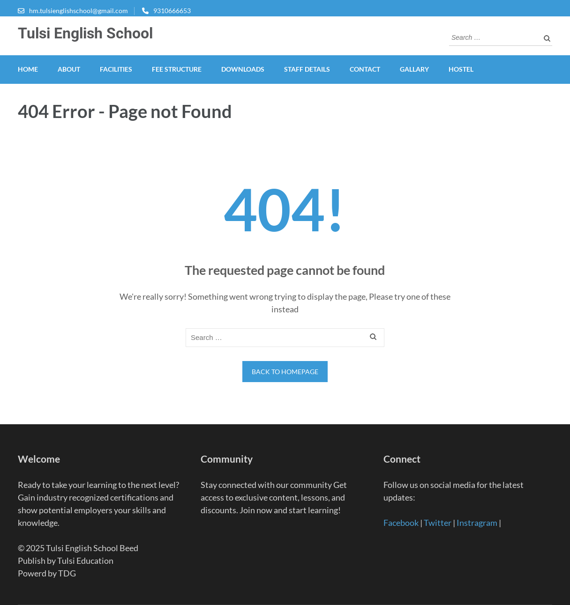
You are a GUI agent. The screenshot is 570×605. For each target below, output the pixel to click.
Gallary (414, 69)
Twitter (437, 522)
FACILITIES (116, 69)
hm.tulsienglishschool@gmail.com (78, 11)
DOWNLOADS (242, 69)
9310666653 (172, 11)
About (69, 69)
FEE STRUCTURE (177, 69)
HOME (28, 69)
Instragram (477, 522)
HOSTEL (461, 69)
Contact (365, 69)
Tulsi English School (85, 33)
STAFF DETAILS (307, 69)
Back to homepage (285, 372)
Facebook (401, 522)
